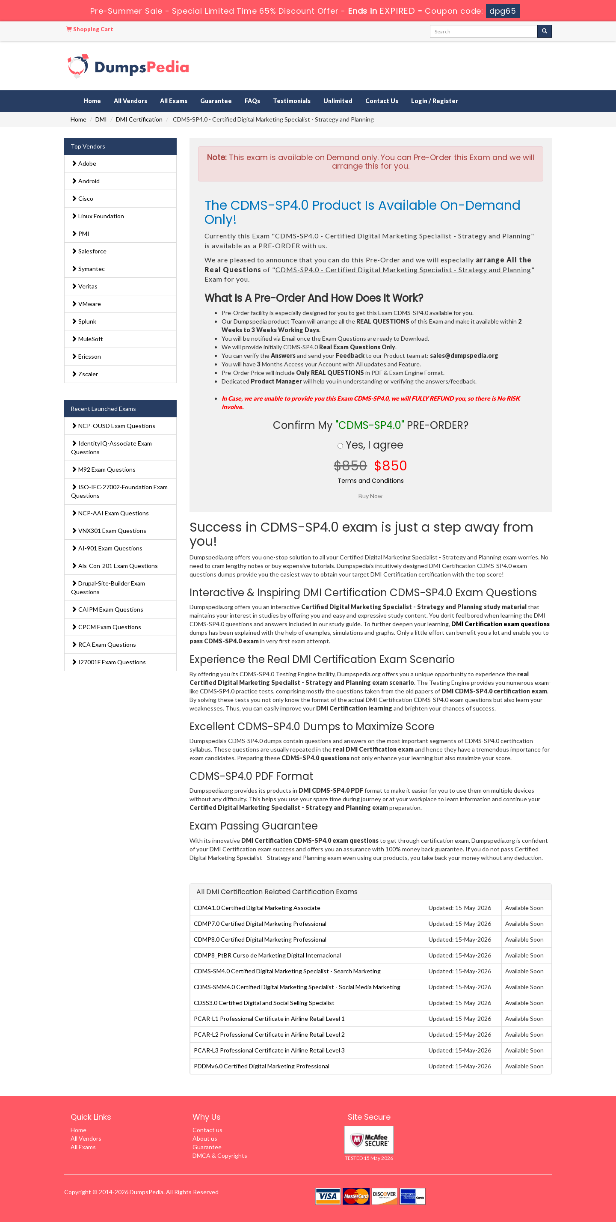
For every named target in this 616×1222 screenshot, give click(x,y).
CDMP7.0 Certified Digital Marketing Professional (260, 923)
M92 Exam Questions (103, 469)
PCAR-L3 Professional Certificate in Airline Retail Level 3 (269, 1050)
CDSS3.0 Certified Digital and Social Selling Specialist (264, 1002)
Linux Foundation (97, 216)
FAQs (252, 100)
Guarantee (216, 100)
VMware (86, 303)
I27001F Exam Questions (108, 662)
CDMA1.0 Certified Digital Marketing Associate (257, 907)
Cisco (82, 198)
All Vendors (130, 100)
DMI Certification (139, 119)
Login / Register (434, 100)
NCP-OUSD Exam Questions (113, 425)
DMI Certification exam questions (500, 623)
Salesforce (89, 251)
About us (204, 1138)
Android (85, 180)
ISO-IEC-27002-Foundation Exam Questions (119, 491)
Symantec (88, 268)
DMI (101, 119)
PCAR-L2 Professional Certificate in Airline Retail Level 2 (269, 1034)
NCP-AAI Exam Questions (110, 513)
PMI (80, 233)
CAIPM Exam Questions (107, 609)
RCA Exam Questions (103, 644)
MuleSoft (87, 338)
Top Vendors (88, 146)
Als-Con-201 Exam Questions (114, 565)
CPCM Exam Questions (106, 626)
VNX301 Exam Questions (108, 530)
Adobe (83, 163)
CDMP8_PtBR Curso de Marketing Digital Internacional (267, 955)
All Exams (173, 100)
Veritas (84, 286)
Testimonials (292, 100)
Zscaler (84, 374)
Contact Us (381, 100)
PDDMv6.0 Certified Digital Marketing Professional (261, 1066)
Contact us (207, 1129)
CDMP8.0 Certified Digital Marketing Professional (260, 939)
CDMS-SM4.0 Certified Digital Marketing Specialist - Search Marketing (287, 971)
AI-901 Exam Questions (106, 548)
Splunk (83, 321)
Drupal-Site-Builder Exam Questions (108, 587)
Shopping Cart (89, 29)
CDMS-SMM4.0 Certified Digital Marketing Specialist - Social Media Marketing (297, 986)
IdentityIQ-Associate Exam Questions (111, 447)
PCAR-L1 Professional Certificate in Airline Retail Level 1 (269, 1018)
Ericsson (86, 356)
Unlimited (337, 100)
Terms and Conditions (371, 480)
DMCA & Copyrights (219, 1155)
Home (92, 100)
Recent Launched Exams (103, 408)
